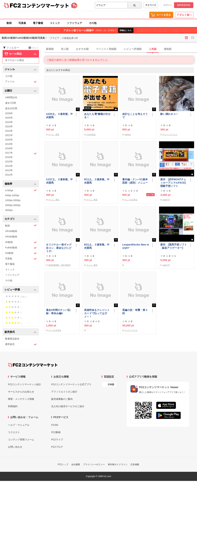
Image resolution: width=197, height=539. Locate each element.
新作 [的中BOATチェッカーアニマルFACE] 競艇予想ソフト (173, 182)
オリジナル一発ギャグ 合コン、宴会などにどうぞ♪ (59, 248)
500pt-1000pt (12, 195)
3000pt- (9, 210)
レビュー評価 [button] (20, 290)
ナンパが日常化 (131, 200)
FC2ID (54, 425)
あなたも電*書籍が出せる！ (97, 116)
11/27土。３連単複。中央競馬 (59, 181)
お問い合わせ (15, 446)
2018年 (9, 148)
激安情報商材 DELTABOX (59, 265)
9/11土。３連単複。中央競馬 (96, 181)
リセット (33, 47)
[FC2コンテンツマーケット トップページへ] (32, 364)
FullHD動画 (21, 247)
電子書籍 (38, 23)
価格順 (167, 48)
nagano (128, 135)
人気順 (153, 48)
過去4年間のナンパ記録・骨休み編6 (58, 311)
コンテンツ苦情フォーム (21, 439)
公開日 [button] (20, 91)
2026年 (9, 113)
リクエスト (14, 432)
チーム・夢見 (53, 135)
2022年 (9, 130)
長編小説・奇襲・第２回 (135, 311)
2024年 (9, 122)
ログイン (167, 5)
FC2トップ (63, 464)
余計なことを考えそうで (135, 116)
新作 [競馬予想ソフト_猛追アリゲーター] (173, 246)
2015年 (9, 161)
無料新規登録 (183, 5)
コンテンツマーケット (45, 5)
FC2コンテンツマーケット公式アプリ (71, 384)
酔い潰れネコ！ (169, 114)
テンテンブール (131, 330)
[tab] (121, 49)
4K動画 (21, 242)
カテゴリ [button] (20, 219)
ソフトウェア (74, 23)
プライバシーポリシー (94, 464)
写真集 (22, 23)
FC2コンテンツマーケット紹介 (24, 384)
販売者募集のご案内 (62, 399)
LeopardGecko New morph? (135, 246)
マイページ (150, 5)
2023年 (9, 126)
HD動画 (21, 253)
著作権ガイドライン (118, 464)
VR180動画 (11, 231)
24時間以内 (11, 97)
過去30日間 (11, 108)
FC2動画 (56, 432)
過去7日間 (10, 103)
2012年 (9, 174)
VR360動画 (11, 236)
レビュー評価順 (133, 48)
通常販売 (21, 344)
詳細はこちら (126, 30)
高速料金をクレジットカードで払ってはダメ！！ (97, 313)
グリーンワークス (170, 135)
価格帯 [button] (20, 184)
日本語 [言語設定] (111, 384)
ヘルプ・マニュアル (18, 425)
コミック (55, 23)
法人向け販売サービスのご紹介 (67, 406)
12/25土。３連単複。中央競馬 (59, 116)
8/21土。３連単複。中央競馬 (96, 246)
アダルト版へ (184, 14)
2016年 (9, 157)
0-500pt (21, 190)
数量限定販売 (12, 338)
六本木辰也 (91, 135)
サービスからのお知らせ (21, 391)
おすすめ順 (82, 48)
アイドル (21, 81)
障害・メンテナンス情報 (21, 399)
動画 (9, 23)
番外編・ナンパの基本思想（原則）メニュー (135, 181)
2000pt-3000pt (12, 205)
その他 (92, 23)
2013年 (9, 170)
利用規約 (13, 406)
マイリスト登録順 (106, 48)
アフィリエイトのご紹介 (64, 391)
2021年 (9, 135)
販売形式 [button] (20, 332)
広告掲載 (134, 464)
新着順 (50, 48)
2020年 (9, 139)
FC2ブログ (57, 446)
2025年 (9, 117)
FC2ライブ (57, 439)
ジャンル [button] (20, 69)
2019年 (9, 144)
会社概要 (75, 464)
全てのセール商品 (14, 60)
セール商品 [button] (20, 54)
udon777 (166, 200)
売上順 (65, 48)
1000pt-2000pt (12, 200)
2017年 (21, 153)
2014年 (9, 166)
